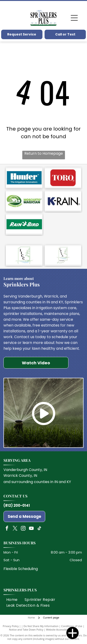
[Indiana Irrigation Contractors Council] (24, 255)
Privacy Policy (11, 626)
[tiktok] (39, 529)
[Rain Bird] (24, 224)
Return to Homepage (43, 153)
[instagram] (23, 529)
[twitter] (15, 529)
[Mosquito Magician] (24, 201)
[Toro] (63, 177)
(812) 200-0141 (16, 505)
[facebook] (6, 529)
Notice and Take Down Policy (26, 629)
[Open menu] (74, 17)
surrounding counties (30, 481)
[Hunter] (24, 177)
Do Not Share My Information (40, 626)
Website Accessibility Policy (62, 629)
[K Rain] (63, 201)
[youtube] (31, 529)
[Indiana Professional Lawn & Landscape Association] (63, 255)
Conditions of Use (71, 626)
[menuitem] (12, 599)
